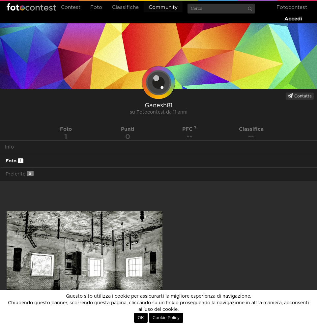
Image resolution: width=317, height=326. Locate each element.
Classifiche (125, 7)
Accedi (293, 18)
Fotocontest (31, 7)
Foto (96, 7)
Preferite (20, 174)
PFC (189, 129)
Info (9, 147)
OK (141, 318)
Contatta (300, 95)
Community (163, 7)
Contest (70, 7)
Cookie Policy (166, 318)
